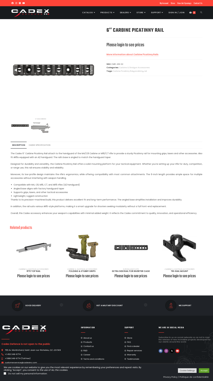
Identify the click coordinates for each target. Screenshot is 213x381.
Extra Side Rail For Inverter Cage (131, 271)
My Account (164, 3)
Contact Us (198, 3)
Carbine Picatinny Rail (123, 71)
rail (145, 71)
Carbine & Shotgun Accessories (134, 67)
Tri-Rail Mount (179, 271)
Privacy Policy (170, 376)
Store (173, 3)
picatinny (138, 71)
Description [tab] (18, 145)
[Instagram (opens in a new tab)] (16, 3)
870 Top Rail (34, 271)
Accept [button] (204, 370)
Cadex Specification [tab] (39, 145)
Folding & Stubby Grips (82, 271)
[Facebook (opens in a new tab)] (12, 3)
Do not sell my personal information (27, 373)
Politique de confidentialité (194, 376)
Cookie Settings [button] (187, 370)
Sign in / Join (176, 12)
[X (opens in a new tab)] (20, 3)
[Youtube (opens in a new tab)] (24, 3)
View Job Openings (184, 3)
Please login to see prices (125, 45)
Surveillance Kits (131, 269)
